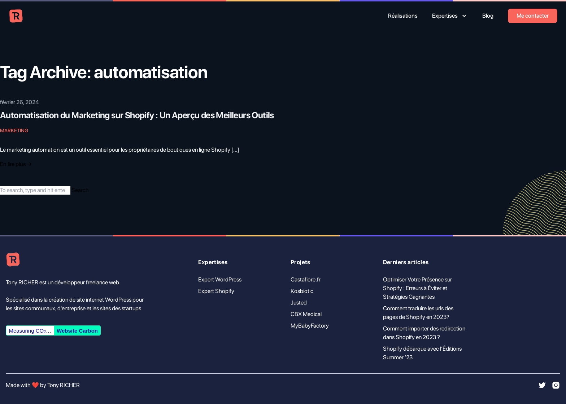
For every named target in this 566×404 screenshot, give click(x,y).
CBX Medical (306, 314)
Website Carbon (77, 331)
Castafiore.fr (306, 279)
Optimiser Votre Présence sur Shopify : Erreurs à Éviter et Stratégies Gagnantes (417, 288)
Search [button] (80, 190)
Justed (299, 302)
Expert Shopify (216, 291)
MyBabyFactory (310, 325)
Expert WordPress (219, 279)
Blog (487, 15)
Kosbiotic (302, 291)
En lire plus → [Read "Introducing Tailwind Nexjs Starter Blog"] (16, 164)
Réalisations (403, 15)
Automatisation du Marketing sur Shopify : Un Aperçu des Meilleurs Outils (137, 115)
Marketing (14, 130)
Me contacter (533, 15)
